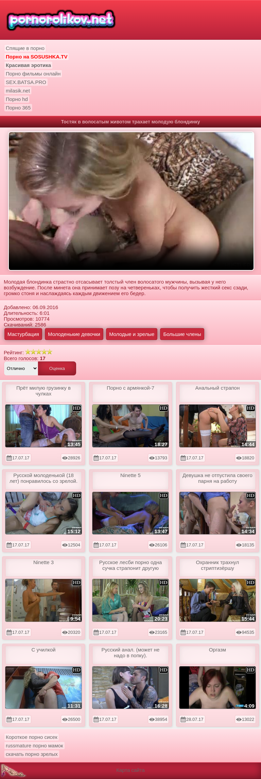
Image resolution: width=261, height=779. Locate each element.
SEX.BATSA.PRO (26, 82)
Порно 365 (18, 108)
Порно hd (17, 99)
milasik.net (18, 91)
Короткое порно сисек (31, 737)
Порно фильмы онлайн (33, 74)
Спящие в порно (25, 48)
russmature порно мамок (34, 745)
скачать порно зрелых (32, 754)
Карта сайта (130, 770)
